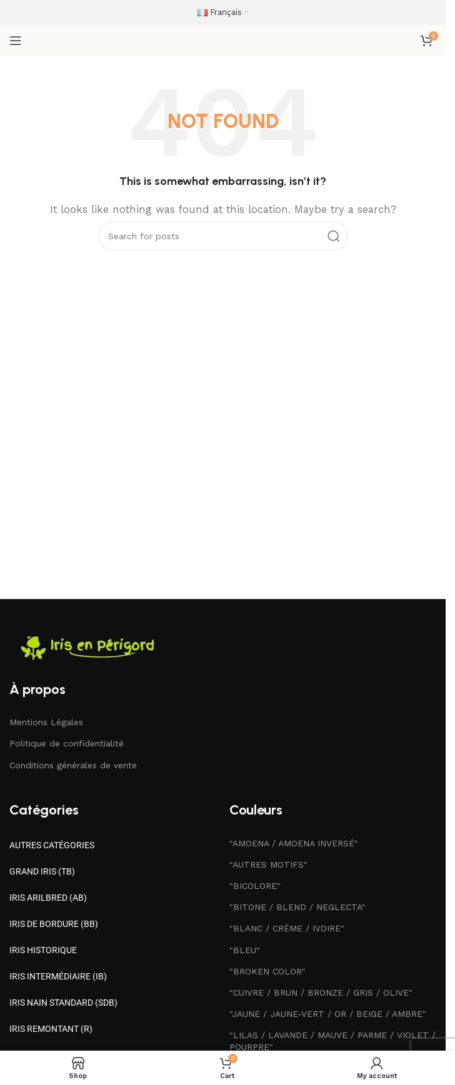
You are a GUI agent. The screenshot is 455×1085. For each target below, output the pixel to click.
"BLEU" (244, 950)
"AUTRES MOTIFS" (268, 864)
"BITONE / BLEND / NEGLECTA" (297, 907)
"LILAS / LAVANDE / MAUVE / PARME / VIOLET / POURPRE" (332, 1040)
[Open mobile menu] (15, 40)
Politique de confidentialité (66, 743)
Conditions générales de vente (73, 765)
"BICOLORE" (255, 886)
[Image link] (90, 647)
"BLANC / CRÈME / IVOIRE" (286, 928)
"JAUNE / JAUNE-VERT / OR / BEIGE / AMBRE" (327, 1014)
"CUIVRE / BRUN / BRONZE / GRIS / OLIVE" (320, 993)
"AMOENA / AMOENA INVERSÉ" (293, 843)
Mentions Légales (46, 722)
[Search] (223, 236)
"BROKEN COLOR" (267, 971)
